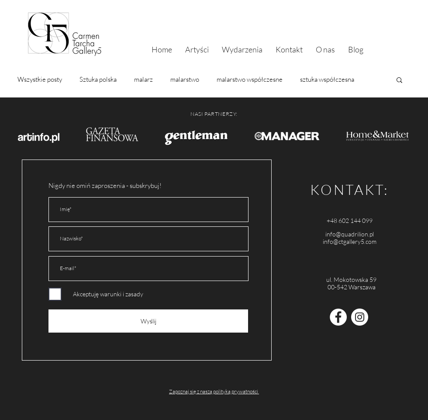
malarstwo (184, 79)
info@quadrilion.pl (349, 234)
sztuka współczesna (327, 79)
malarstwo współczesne (250, 79)
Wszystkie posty (39, 79)
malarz (143, 79)
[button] (399, 80)
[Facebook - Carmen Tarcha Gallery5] (338, 317)
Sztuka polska (98, 79)
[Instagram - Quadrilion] (359, 317)
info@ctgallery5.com (349, 241)
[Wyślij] (148, 321)
